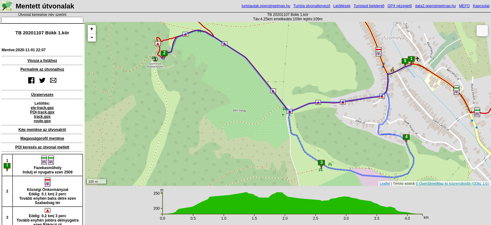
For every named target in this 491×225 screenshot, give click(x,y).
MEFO (464, 6)
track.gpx (42, 116)
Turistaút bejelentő (369, 6)
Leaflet (385, 183)
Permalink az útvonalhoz (42, 69)
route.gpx (42, 121)
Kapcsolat (481, 6)
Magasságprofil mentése (42, 138)
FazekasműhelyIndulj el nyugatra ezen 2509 (47, 165)
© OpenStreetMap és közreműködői (444, 183)
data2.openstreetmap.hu (435, 6)
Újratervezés (42, 94)
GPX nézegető (399, 6)
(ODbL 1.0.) (480, 183)
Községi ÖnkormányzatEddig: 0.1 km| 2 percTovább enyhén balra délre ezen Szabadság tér (47, 191)
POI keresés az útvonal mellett (42, 147)
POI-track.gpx (42, 112)
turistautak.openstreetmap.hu (265, 6)
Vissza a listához (42, 60)
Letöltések (341, 6)
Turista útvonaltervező (311, 6)
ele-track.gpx (42, 108)
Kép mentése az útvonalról (42, 130)
